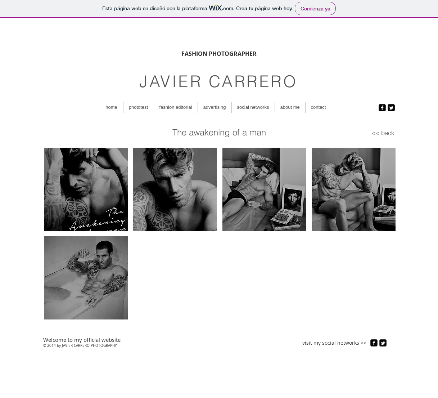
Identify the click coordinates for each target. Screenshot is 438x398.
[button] (86, 189)
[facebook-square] (382, 107)
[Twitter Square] (391, 107)
